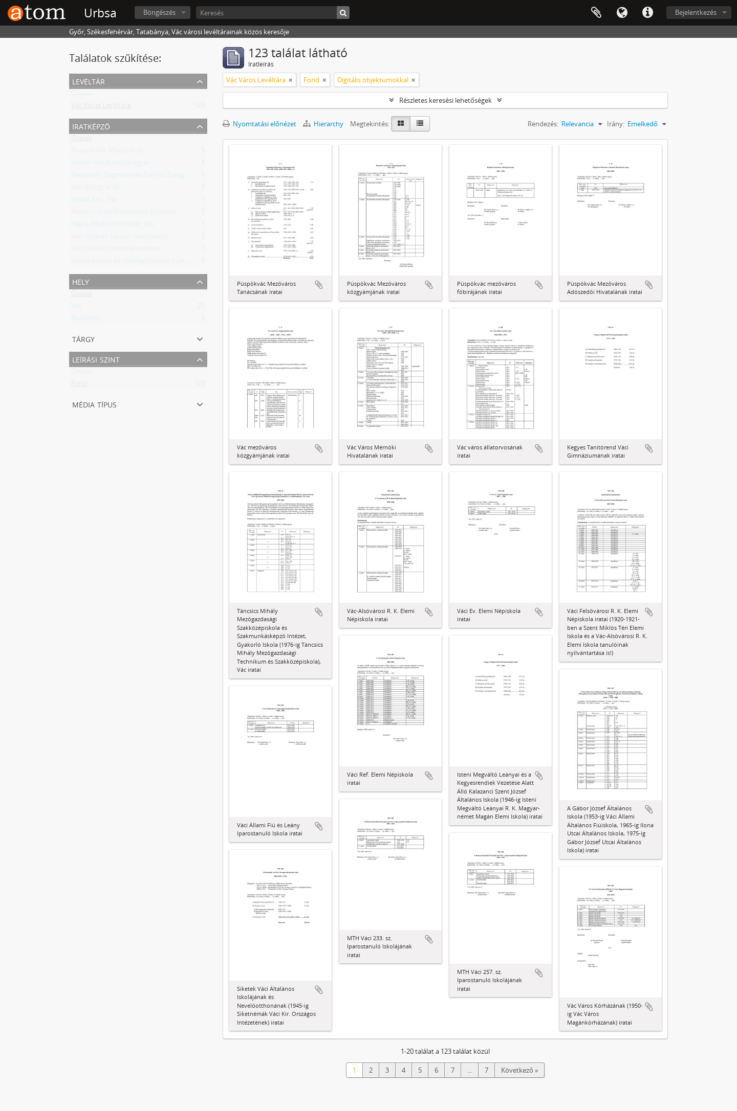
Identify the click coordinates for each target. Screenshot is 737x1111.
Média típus (94, 404)
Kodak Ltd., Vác (94, 201)
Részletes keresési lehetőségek (445, 100)
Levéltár (88, 80)
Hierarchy (324, 123)
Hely (80, 281)
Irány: (615, 123)
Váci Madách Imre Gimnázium (116, 250)
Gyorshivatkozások (647, 13)
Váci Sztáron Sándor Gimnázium (119, 238)
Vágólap (596, 13)
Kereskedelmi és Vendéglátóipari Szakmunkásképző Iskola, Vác (166, 262)
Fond (79, 385)
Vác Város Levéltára (101, 107)
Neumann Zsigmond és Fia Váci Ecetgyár (132, 177)
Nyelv (622, 13)
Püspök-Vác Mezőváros (106, 152)
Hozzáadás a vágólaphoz (319, 285)
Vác (76, 307)
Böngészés (159, 12)
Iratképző (91, 125)
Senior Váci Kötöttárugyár (110, 164)
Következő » (519, 1070)
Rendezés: (543, 123)
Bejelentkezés (696, 12)
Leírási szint (96, 359)
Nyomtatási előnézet (259, 123)
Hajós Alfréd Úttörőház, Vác (113, 226)
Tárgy (83, 338)
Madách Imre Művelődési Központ (123, 213)
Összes (81, 95)
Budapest (85, 320)
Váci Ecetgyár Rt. (96, 189)
